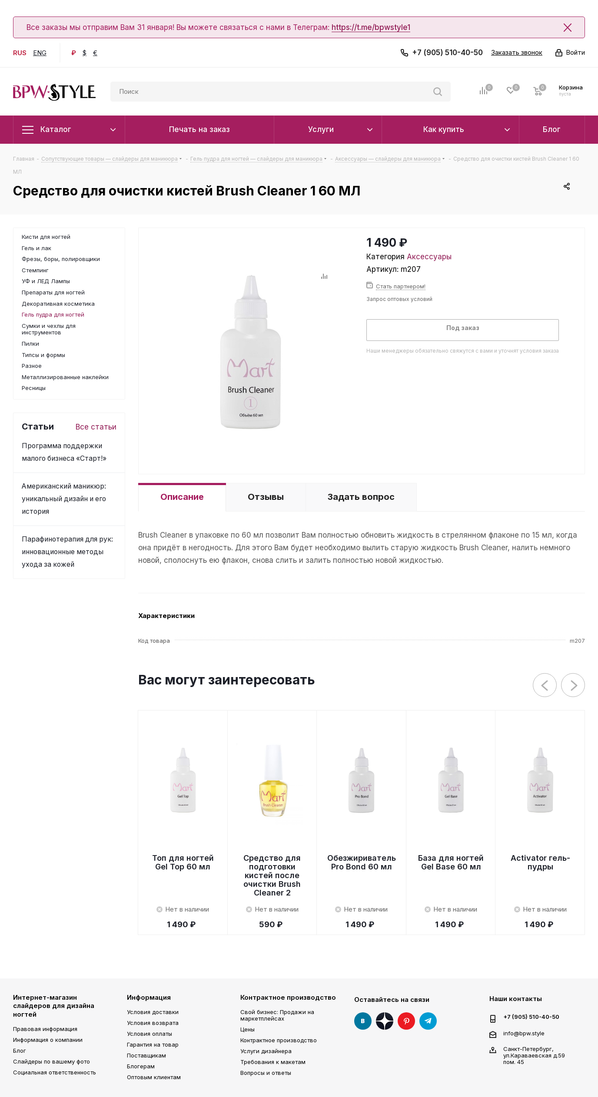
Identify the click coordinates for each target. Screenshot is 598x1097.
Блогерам (141, 1066)
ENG (40, 53)
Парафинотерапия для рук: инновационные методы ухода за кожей (67, 551)
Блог (19, 1050)
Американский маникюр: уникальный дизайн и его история (64, 498)
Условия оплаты (149, 1033)
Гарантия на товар (153, 1044)
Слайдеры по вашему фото (51, 1061)
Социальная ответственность (54, 1072)
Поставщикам (146, 1055)
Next (573, 685)
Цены (247, 1029)
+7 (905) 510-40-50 (447, 52)
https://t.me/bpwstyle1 (371, 27)
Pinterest (406, 1021)
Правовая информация (45, 1028)
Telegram (428, 1021)
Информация (149, 997)
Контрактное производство (288, 997)
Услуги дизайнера (266, 1050)
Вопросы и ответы (265, 1072)
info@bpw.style (524, 1032)
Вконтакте (363, 1021)
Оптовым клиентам (154, 1077)
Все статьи (96, 427)
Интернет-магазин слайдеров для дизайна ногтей (53, 1005)
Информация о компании (48, 1039)
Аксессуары (429, 256)
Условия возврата (153, 1022)
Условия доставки (153, 1011)
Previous (545, 685)
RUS (20, 53)
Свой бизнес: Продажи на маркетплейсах (277, 1015)
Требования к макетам (273, 1061)
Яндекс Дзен (384, 1021)
